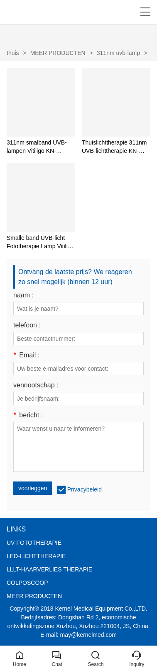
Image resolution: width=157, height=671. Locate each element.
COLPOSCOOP (27, 582)
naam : (23, 295)
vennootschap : (36, 385)
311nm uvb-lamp (118, 53)
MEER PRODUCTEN (58, 53)
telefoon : (27, 325)
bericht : (28, 415)
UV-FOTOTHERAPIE (34, 542)
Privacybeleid (84, 489)
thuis (13, 53)
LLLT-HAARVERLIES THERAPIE (49, 569)
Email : (26, 355)
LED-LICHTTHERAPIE (36, 556)
